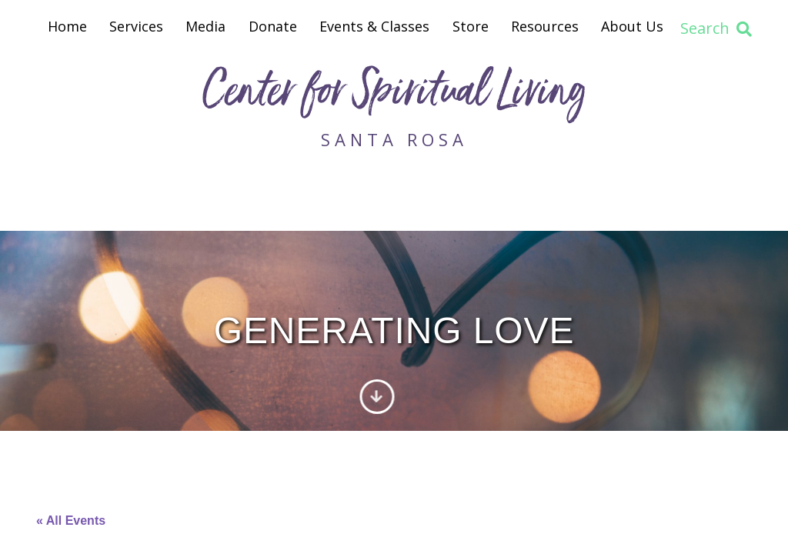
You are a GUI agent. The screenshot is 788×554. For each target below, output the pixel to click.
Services (136, 26)
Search (716, 28)
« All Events (70, 520)
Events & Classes (374, 26)
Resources (545, 26)
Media (205, 26)
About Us (632, 26)
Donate (273, 26)
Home (67, 26)
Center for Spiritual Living (394, 95)
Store (470, 26)
